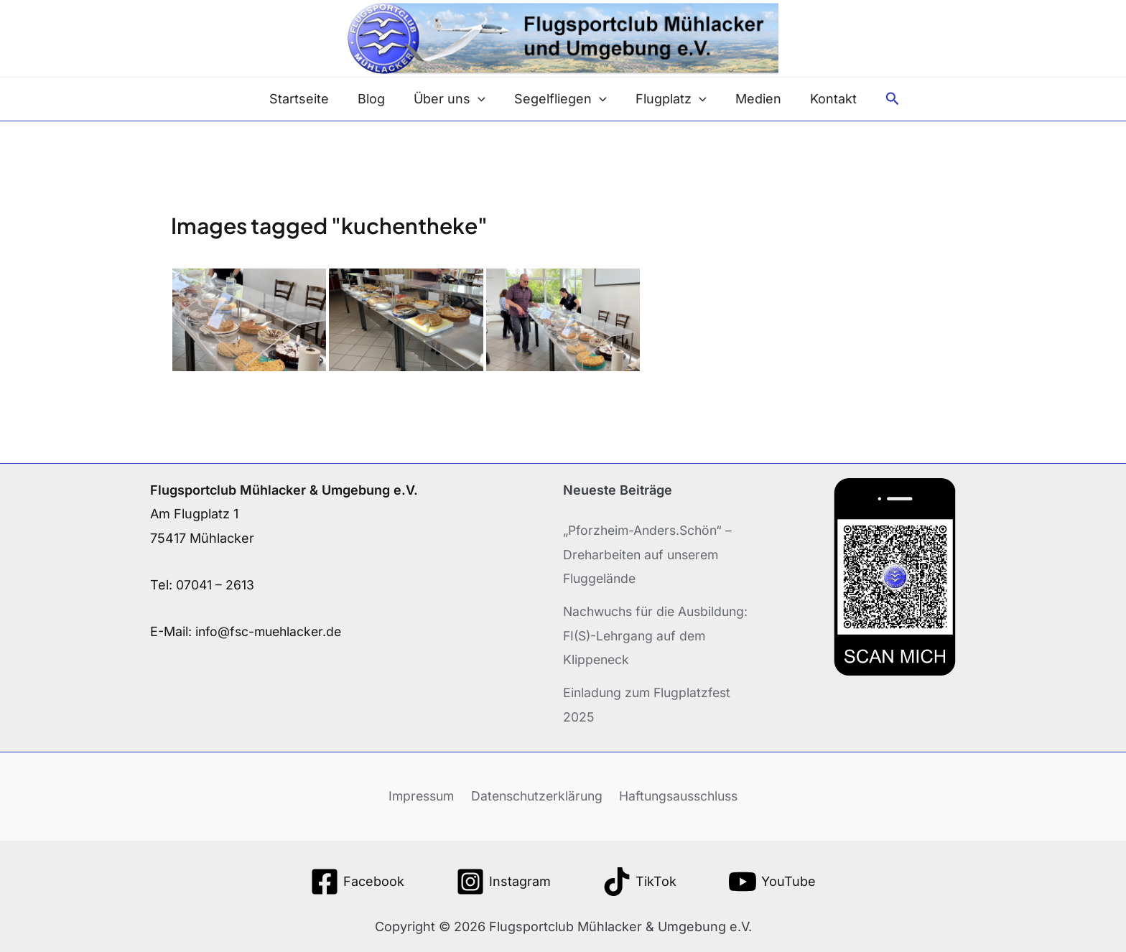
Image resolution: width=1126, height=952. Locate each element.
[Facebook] (357, 881)
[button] (480, 99)
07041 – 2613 (215, 584)
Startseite (308, 98)
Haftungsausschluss (680, 795)
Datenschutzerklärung (535, 795)
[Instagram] (503, 881)
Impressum (419, 795)
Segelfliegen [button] (560, 99)
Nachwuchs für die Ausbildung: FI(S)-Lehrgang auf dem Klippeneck (659, 634)
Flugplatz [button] (668, 99)
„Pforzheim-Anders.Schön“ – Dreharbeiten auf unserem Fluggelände (651, 554)
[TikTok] (639, 881)
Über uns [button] (452, 99)
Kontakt (824, 98)
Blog (377, 98)
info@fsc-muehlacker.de (271, 631)
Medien (753, 98)
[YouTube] (772, 881)
